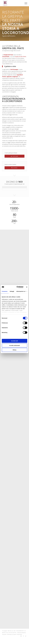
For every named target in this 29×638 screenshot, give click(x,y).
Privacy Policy (19, 634)
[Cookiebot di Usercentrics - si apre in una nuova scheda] (17, 287)
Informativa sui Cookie (11, 634)
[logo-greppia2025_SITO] (12, 3)
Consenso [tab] (4, 291)
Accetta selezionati (14, 345)
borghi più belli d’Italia (20, 56)
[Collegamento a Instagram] (26, 636)
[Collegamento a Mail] (21, 636)
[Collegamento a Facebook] (23, 636)
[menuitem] (24, 3)
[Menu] (24, 3)
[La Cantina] (14, 167)
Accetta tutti (14, 341)
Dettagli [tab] (12, 291)
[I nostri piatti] (14, 156)
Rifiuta (14, 350)
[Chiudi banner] (26, 287)
